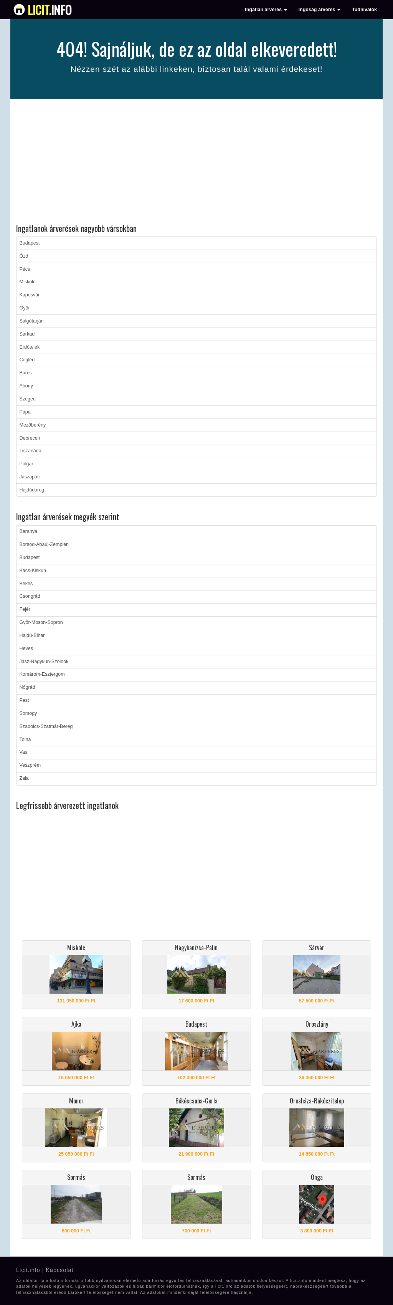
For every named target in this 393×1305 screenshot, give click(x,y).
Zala (24, 778)
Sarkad (27, 334)
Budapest (30, 243)
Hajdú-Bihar (32, 635)
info (50, 9)
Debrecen (30, 438)
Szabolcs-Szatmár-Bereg (46, 726)
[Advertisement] (196, 162)
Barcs (26, 372)
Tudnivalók (364, 9)
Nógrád (27, 687)
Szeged (28, 399)
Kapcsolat (59, 1270)
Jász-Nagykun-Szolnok (44, 661)
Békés (26, 583)
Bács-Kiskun (33, 570)
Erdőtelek (30, 347)
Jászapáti (30, 477)
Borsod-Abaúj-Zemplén (44, 544)
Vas (24, 752)
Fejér (25, 609)
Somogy (28, 713)
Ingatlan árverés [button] (266, 9)
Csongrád (30, 596)
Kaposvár (30, 295)
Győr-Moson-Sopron (41, 622)
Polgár (26, 463)
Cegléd (27, 359)
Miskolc (28, 281)
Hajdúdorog (32, 490)
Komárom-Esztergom (42, 674)
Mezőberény (33, 425)
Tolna (25, 739)
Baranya (29, 531)
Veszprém (30, 765)
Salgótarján (32, 321)
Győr (25, 308)
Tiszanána (30, 450)
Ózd (24, 256)
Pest (24, 700)
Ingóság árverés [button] (319, 9)
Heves (26, 648)
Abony (26, 386)
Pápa (25, 412)
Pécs (25, 269)
